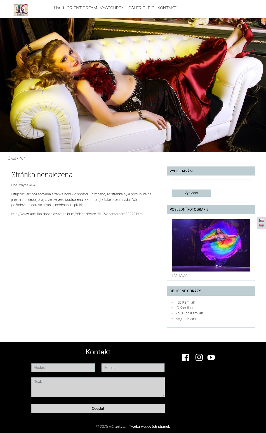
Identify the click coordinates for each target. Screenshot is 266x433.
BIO (151, 7)
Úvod (59, 7)
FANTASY (179, 275)
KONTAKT (167, 7)
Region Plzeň (185, 318)
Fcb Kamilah (185, 302)
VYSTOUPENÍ (112, 7)
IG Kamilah (184, 308)
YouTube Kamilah (189, 313)
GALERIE (136, 7)
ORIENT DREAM (82, 7)
